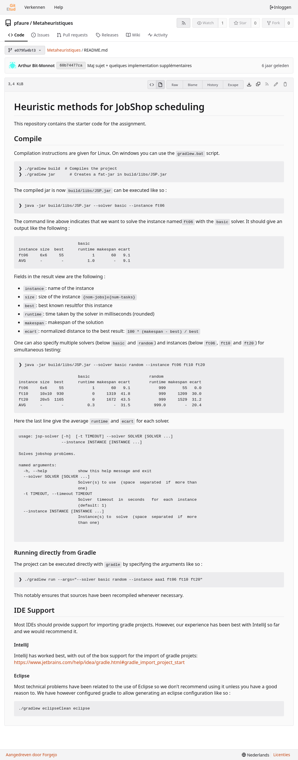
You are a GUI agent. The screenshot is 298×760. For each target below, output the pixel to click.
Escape (233, 85)
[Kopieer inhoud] (258, 85)
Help (58, 7)
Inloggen (280, 7)
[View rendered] (160, 84)
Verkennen (34, 7)
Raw (175, 85)
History (212, 85)
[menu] (255, 755)
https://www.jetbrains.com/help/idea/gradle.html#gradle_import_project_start (99, 662)
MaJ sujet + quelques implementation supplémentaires (139, 65)
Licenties (281, 754)
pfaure (21, 23)
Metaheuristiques (53, 23)
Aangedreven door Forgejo (31, 754)
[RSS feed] (183, 23)
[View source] (152, 84)
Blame (192, 85)
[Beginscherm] (11, 7)
